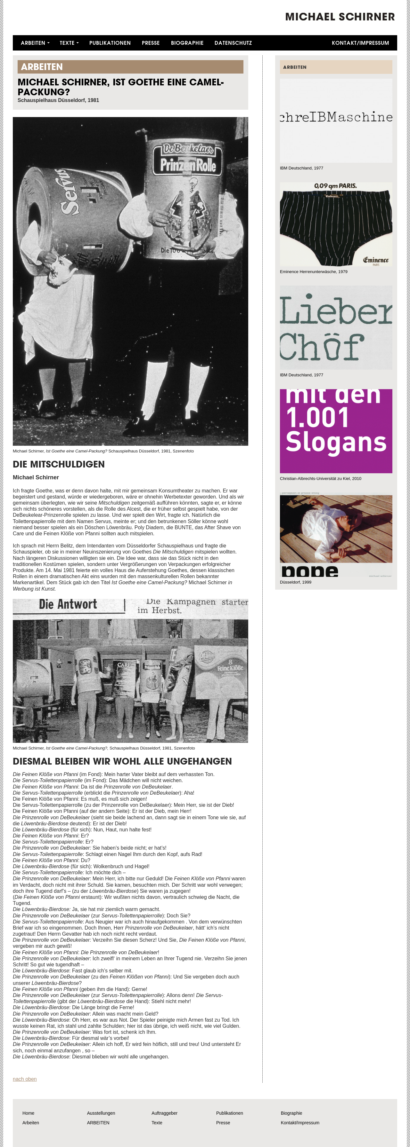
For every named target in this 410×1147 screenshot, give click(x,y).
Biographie (187, 42)
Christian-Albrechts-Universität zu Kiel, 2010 (320, 478)
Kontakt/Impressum (360, 42)
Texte (67, 42)
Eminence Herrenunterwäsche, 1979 (314, 271)
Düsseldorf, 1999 (295, 582)
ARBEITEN (98, 1122)
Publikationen (110, 42)
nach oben (25, 1079)
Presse (151, 42)
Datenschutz (233, 42)
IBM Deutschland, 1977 (301, 168)
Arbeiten (33, 42)
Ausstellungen (101, 1113)
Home (28, 1113)
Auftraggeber (164, 1113)
